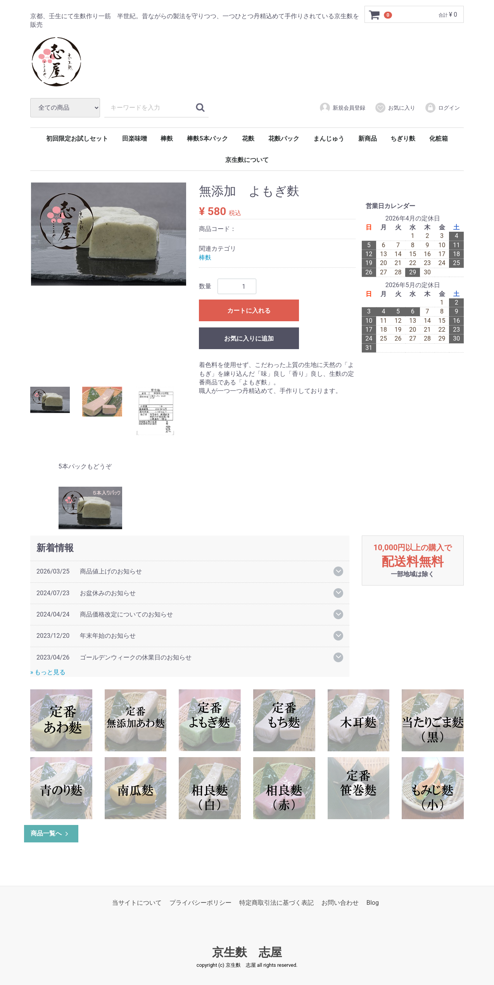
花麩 (248, 138)
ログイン (442, 108)
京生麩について (247, 160)
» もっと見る (48, 672)
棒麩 (167, 138)
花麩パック (283, 138)
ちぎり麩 (402, 138)
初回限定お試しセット (77, 138)
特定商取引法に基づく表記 (276, 902)
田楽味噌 (134, 138)
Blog (372, 902)
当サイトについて (137, 902)
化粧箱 (438, 138)
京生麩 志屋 (247, 952)
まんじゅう (328, 138)
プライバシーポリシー (200, 902)
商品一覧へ (50, 833)
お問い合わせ (340, 902)
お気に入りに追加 (249, 338)
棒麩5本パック (207, 138)
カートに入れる (249, 310)
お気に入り (395, 108)
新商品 (367, 138)
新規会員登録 (342, 108)
